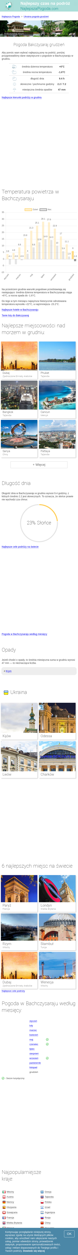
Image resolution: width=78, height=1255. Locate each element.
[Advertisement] (39, 140)
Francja (6, 909)
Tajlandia (49, 1196)
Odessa (46, 736)
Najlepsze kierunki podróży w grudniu (22, 97)
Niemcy (10, 1202)
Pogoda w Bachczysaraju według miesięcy (24, 634)
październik (35, 1063)
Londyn (46, 905)
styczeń (33, 1021)
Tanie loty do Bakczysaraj (15, 315)
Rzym (7, 944)
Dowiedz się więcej (34, 1250)
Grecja (48, 1191)
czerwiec (33, 1044)
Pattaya (45, 451)
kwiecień (33, 1035)
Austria (10, 1196)
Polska (48, 1202)
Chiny (47, 1222)
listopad (33, 1067)
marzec (33, 1030)
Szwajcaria (12, 1212)
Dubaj (6, 373)
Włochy (6, 947)
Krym (9, 671)
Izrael (47, 1207)
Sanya (6, 451)
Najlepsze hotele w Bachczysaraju (20, 309)
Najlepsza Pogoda (11, 16)
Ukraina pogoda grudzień (36, 16)
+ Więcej (39, 464)
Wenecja (47, 982)
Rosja (47, 1217)
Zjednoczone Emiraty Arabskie (17, 985)
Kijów (7, 736)
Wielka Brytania (48, 909)
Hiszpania (11, 1207)
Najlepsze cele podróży (13, 991)
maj (31, 1039)
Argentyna (50, 1212)
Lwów (7, 774)
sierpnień (34, 1053)
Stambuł (47, 944)
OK (69, 1234)
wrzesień (33, 1058)
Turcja (44, 947)
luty (31, 1025)
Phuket (45, 373)
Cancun (45, 412)
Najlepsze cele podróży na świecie (20, 546)
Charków (47, 774)
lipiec (32, 1049)
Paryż (7, 905)
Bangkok (8, 412)
